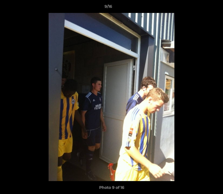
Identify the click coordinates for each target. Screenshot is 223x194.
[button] (200, 7)
